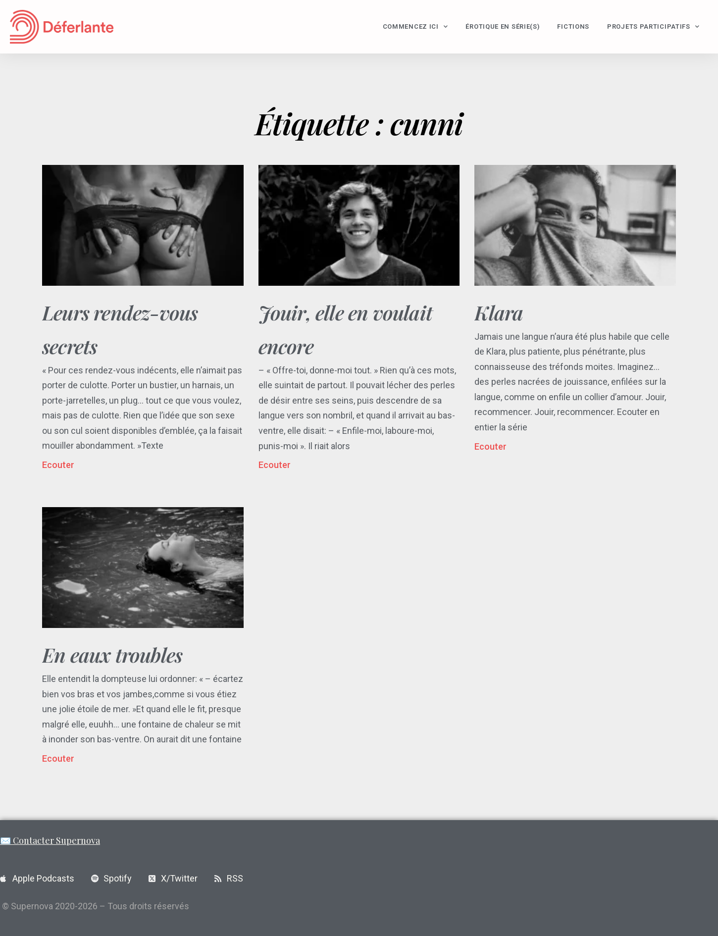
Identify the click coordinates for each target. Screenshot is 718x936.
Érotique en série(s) (502, 26)
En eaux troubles (112, 654)
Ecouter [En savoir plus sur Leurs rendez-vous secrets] (58, 465)
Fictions (573, 26)
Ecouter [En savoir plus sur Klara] (490, 446)
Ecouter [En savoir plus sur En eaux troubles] (58, 758)
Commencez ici (415, 26)
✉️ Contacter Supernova (50, 840)
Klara (498, 312)
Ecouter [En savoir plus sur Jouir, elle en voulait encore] (274, 465)
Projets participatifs (653, 26)
